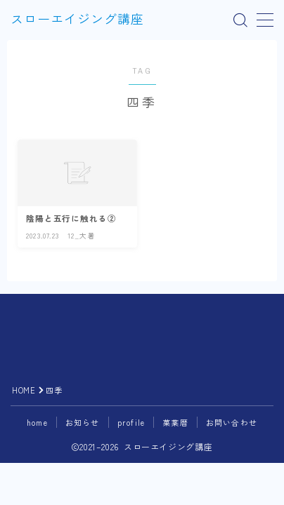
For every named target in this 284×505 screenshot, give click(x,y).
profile (131, 422)
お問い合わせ (231, 422)
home (37, 422)
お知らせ (82, 422)
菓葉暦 (175, 422)
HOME (23, 390)
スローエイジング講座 (77, 20)
